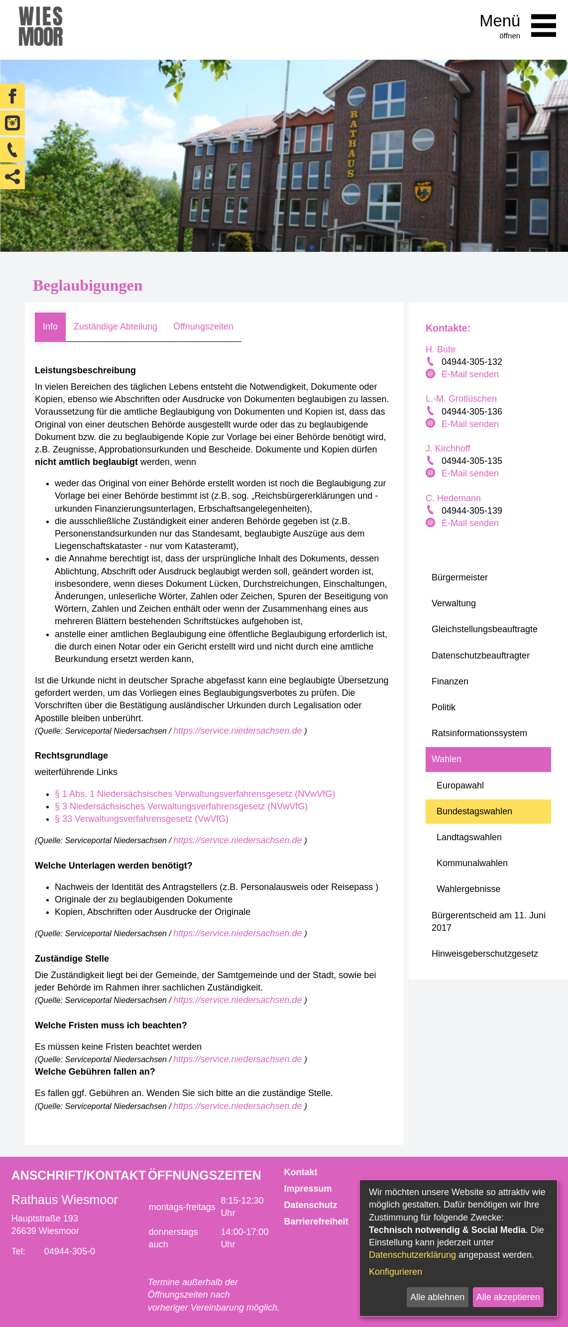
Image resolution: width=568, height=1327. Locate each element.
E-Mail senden (470, 374)
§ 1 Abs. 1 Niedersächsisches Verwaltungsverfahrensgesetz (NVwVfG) (195, 794)
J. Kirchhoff (448, 448)
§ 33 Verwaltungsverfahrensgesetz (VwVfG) (141, 819)
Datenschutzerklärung (412, 1255)
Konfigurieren (395, 1272)
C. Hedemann (453, 498)
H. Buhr (441, 349)
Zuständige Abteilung (115, 327)
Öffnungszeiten (203, 327)
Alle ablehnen (437, 1297)
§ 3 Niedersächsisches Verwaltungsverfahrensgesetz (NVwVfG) (181, 806)
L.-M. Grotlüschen (461, 399)
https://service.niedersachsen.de (238, 731)
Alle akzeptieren (508, 1297)
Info (50, 327)
